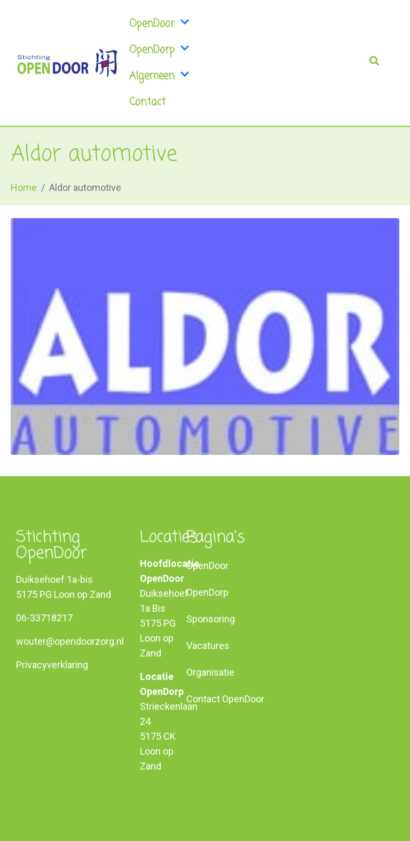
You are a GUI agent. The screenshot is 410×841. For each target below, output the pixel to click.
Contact (147, 102)
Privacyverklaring (52, 664)
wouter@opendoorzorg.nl (70, 641)
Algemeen (148, 76)
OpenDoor (148, 23)
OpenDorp (148, 50)
